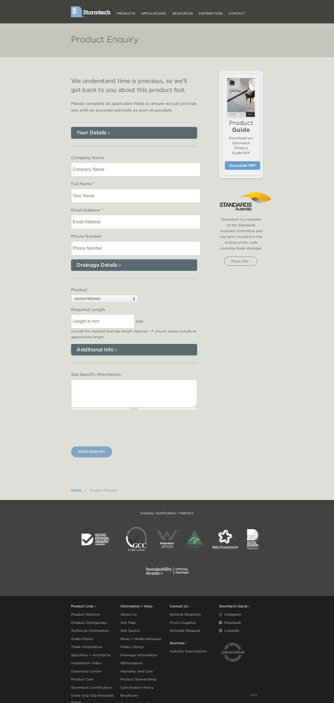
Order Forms (82, 639)
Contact (236, 13)
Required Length (88, 309)
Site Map (127, 623)
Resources (182, 13)
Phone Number (86, 236)
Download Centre (86, 671)
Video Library (132, 647)
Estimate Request (185, 631)
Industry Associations (188, 651)
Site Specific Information (96, 374)
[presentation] (112, 429)
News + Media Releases (140, 639)
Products (126, 13)
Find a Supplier (183, 623)
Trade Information (86, 647)
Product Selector (85, 614)
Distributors (211, 13)
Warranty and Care (136, 671)
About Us (128, 614)
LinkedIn (229, 631)
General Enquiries (185, 614)
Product (79, 290)
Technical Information (90, 631)
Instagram (230, 614)
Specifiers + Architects (91, 655)
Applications (154, 13)
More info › (240, 261)
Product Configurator (89, 623)
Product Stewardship (138, 679)
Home (76, 490)
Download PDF (243, 165)
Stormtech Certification (91, 687)
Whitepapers (131, 663)
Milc (253, 695)
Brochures (129, 695)
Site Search (130, 631)
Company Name (87, 157)
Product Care (82, 679)
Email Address (87, 210)
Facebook (230, 623)
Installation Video (86, 663)
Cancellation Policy (137, 687)
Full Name (82, 184)
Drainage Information (138, 655)
